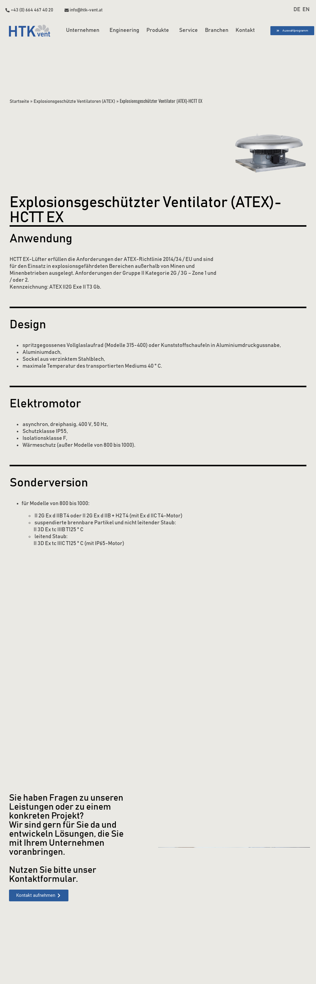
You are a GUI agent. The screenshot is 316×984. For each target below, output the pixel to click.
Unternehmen (84, 31)
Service (188, 30)
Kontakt (245, 30)
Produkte (159, 31)
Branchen (216, 30)
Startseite (19, 101)
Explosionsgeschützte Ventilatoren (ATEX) (75, 101)
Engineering (124, 30)
